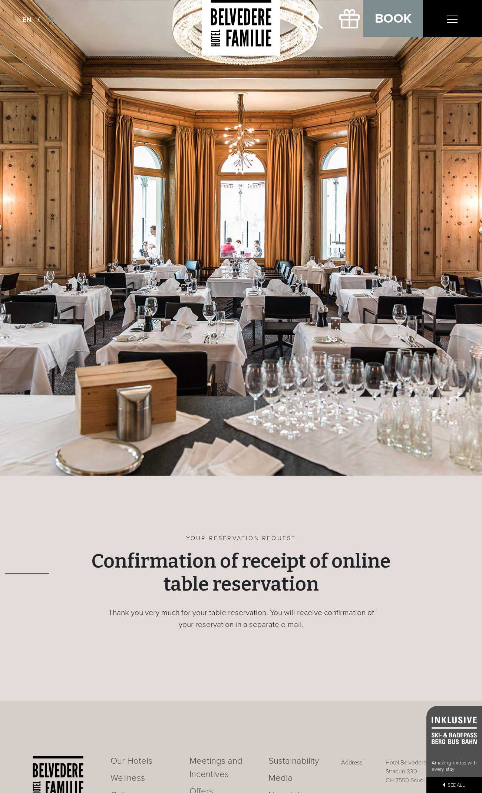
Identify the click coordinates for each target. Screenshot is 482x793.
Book (393, 18)
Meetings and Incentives (215, 768)
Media (280, 778)
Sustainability (293, 761)
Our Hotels (131, 761)
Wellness (127, 778)
